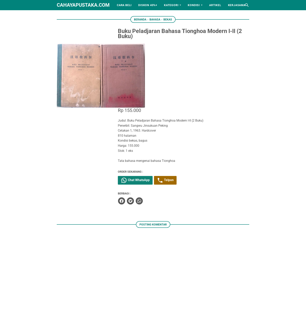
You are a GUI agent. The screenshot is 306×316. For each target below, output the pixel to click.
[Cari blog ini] (247, 5)
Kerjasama (237, 5)
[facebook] (133, 136)
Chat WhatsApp (147, 116)
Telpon (177, 116)
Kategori (171, 5)
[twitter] (142, 136)
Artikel (215, 5)
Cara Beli (124, 5)
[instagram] (147, 294)
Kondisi (194, 5)
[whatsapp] (151, 136)
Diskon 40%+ (147, 5)
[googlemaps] (171, 294)
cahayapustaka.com (83, 5)
